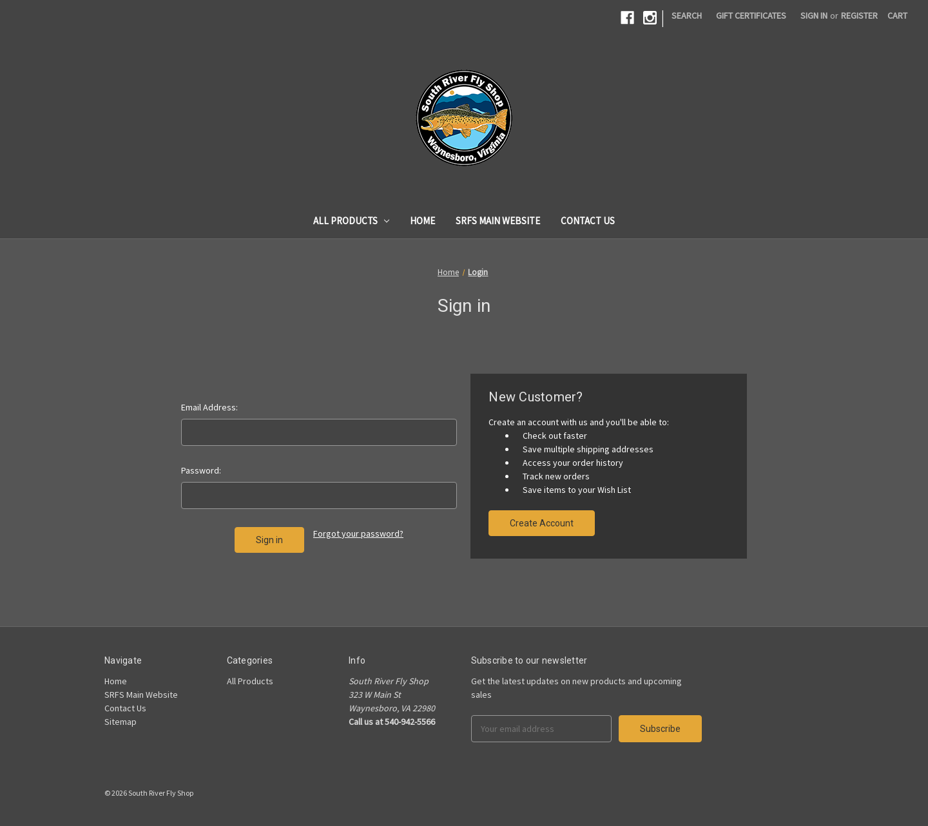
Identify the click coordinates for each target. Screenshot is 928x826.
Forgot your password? (358, 533)
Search (687, 15)
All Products (351, 221)
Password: (201, 470)
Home (422, 221)
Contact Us (588, 221)
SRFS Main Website (498, 221)
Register (859, 15)
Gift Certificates (751, 15)
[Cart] (897, 16)
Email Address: (209, 407)
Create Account (542, 523)
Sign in (813, 15)
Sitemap (120, 721)
